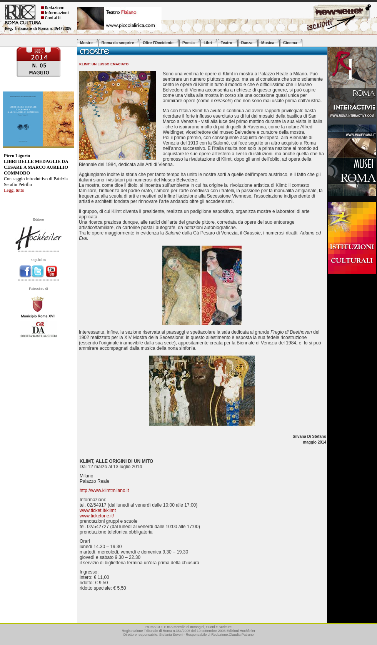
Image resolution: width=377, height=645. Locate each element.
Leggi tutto (14, 190)
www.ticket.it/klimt (98, 510)
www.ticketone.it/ (97, 516)
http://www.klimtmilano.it (104, 490)
